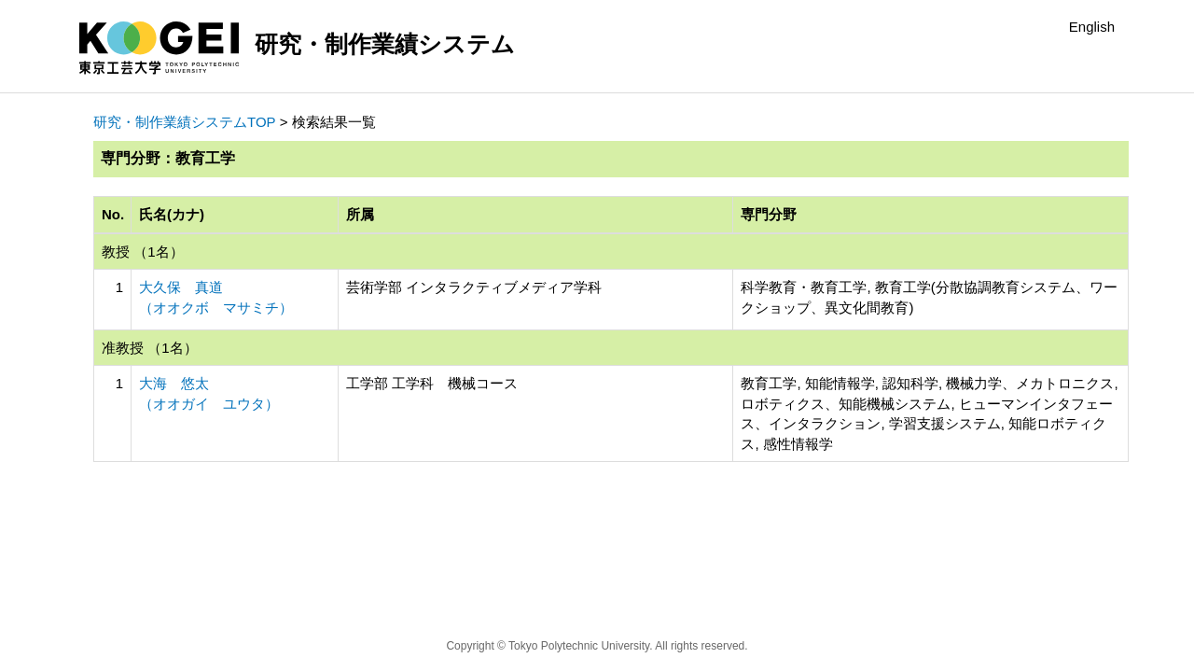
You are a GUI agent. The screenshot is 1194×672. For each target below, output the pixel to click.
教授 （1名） (143, 251)
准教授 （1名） (150, 348)
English (1092, 27)
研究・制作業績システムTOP (184, 122)
